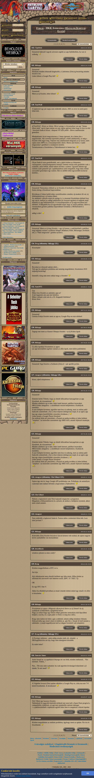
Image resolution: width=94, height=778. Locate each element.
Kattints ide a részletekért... (13, 175)
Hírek (5, 77)
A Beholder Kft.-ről (70, 761)
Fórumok (7, 87)
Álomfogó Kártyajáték (71, 755)
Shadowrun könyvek (10, 102)
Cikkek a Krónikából (10, 98)
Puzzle (40, 755)
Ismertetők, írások (9, 94)
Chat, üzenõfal (8, 85)
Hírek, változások (35, 738)
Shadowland (7, 88)
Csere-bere (54, 738)
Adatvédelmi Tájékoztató (8, 134)
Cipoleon (38, 48)
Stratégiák (62, 738)
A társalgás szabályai (43, 744)
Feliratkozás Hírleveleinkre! (12, 116)
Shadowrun (80, 757)
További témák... (7, 257)
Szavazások (7, 90)
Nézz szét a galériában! (13, 215)
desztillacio (39, 549)
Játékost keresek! (9, 246)
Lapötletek (79, 738)
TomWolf (38, 105)
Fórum (40, 28)
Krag (37, 564)
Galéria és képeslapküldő (77, 759)
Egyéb (60, 31)
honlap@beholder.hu (13, 405)
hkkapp (38, 65)
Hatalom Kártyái (75, 28)
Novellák (6, 97)
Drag (37, 244)
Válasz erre (69, 59)
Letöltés (6, 108)
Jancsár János (40, 655)
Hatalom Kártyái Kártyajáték (53, 755)
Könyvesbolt (58, 757)
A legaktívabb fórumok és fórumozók (70, 744)
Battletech (39, 759)
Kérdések (46, 738)
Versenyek (71, 738)
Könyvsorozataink (56, 759)
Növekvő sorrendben (68, 40)
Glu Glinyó (39, 495)
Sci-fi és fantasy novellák (44, 761)
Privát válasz (83, 59)
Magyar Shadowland (10, 254)
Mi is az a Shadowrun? (11, 81)
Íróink (46, 759)
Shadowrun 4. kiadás (10, 252)
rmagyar (38, 375)
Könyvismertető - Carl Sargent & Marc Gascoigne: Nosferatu (13, 226)
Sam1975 (38, 287)
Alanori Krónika (69, 757)
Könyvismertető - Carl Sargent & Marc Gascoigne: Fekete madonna (13, 229)
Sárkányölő (81, 753)
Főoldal (39, 753)
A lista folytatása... (7, 237)
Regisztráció (58, 761)
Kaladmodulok (8, 95)
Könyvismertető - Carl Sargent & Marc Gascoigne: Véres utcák (13, 223)
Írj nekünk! (13, 419)
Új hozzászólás (51, 40)
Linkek (6, 104)
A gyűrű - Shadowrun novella (13, 244)
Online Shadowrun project (12, 251)
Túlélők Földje (48, 753)
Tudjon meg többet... (24, 776)
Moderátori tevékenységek (61, 746)
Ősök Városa (59, 753)
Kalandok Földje (69, 753)
